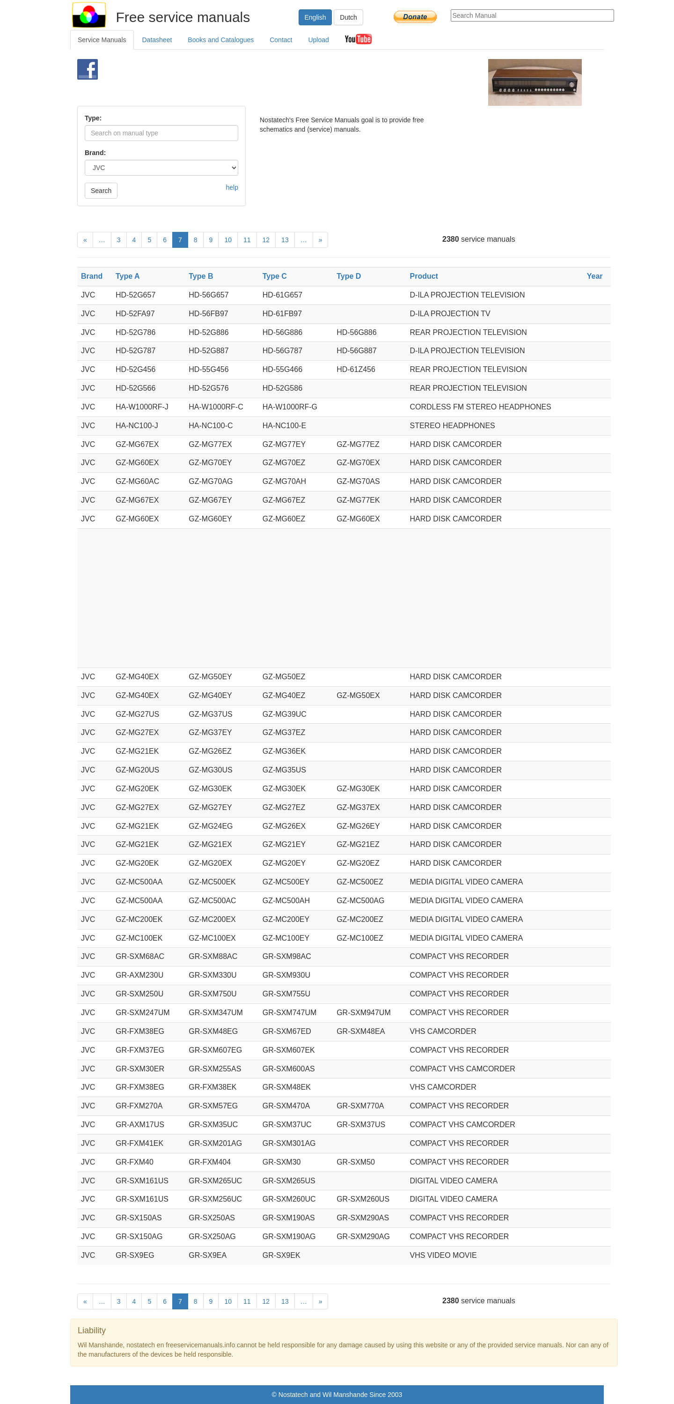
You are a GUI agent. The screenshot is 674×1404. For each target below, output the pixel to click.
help (232, 187)
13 (285, 240)
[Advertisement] (321, 82)
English (315, 17)
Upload (318, 40)
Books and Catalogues (221, 40)
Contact (281, 40)
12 (266, 240)
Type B (201, 276)
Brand (92, 276)
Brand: (95, 152)
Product (424, 276)
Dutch (348, 17)
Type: (93, 118)
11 (247, 240)
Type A (128, 276)
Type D (349, 276)
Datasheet (157, 40)
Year (595, 276)
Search (101, 190)
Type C (275, 276)
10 (228, 240)
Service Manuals (102, 40)
